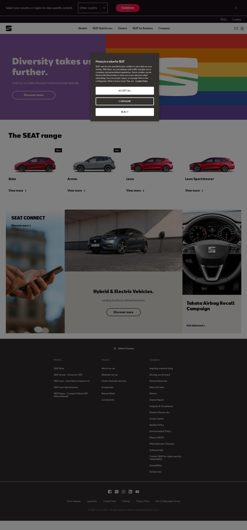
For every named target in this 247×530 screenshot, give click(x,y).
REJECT (124, 112)
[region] (124, 87)
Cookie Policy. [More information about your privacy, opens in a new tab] (141, 81)
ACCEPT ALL (124, 91)
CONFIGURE (125, 101)
